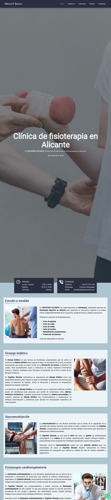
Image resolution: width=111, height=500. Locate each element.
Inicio (62, 4)
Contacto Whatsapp (87, 287)
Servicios (82, 4)
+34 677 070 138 (88, 284)
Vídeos (92, 4)
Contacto (101, 4)
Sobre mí (71, 4)
